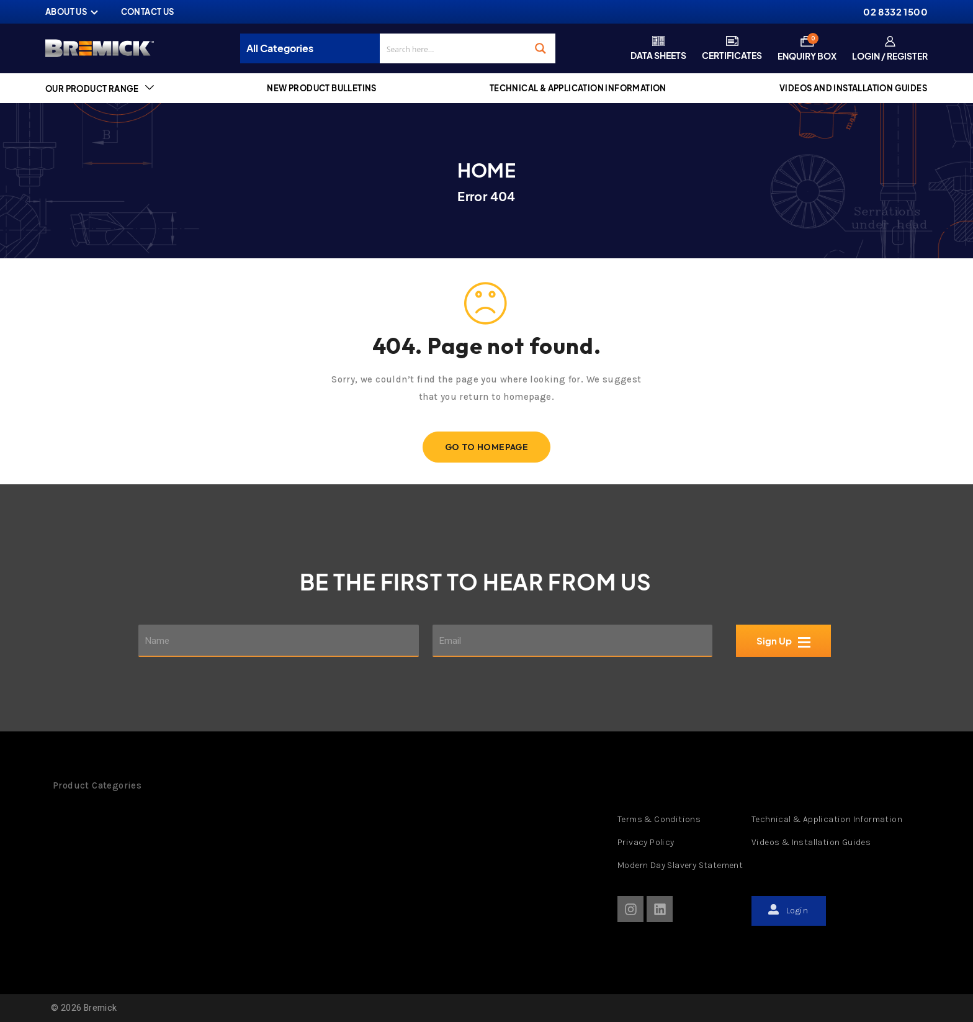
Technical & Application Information (826, 819)
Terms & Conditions (659, 819)
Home (486, 170)
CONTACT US (147, 12)
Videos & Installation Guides (811, 842)
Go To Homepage (487, 447)
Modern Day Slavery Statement (680, 865)
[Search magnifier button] (540, 48)
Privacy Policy (646, 842)
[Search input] (454, 48)
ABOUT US (66, 12)
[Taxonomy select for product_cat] (313, 48)
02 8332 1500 (895, 11)
